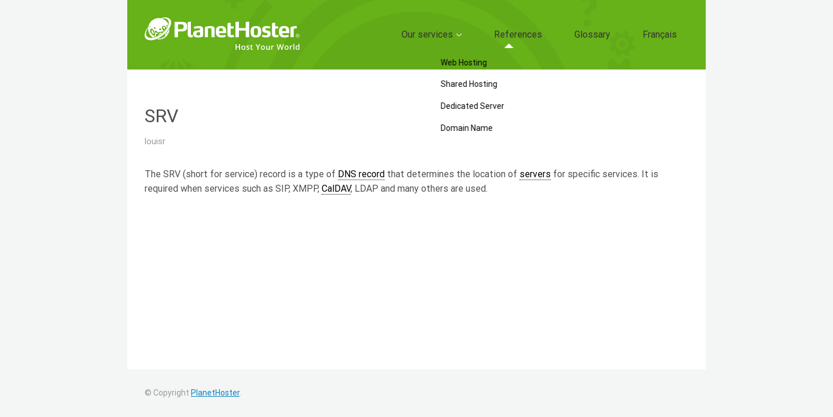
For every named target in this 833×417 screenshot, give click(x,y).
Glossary (616, 35)
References (558, 35)
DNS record (361, 174)
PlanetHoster (215, 392)
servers (535, 174)
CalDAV (336, 188)
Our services (485, 35)
